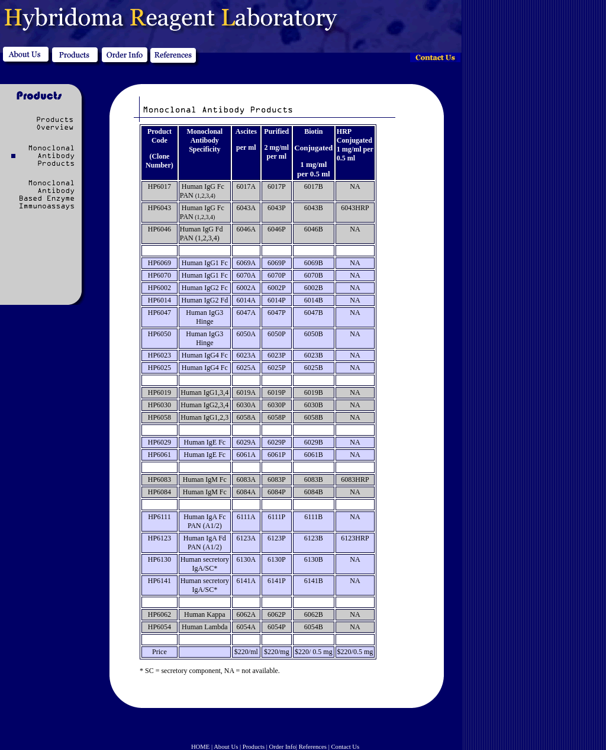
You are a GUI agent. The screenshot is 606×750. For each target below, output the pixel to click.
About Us (226, 746)
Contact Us (345, 746)
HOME (200, 746)
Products (254, 746)
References (313, 746)
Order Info (282, 746)
